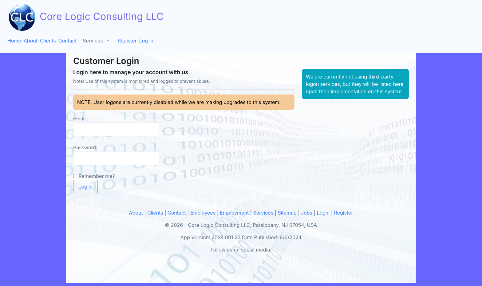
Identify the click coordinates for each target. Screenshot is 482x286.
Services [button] (93, 41)
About (31, 41)
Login (323, 213)
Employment (234, 213)
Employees (202, 213)
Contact (67, 41)
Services (263, 213)
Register (127, 41)
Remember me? (97, 176)
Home (14, 41)
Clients (48, 41)
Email (79, 118)
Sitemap (287, 213)
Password (84, 147)
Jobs (306, 213)
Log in (146, 41)
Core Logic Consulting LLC (85, 17)
